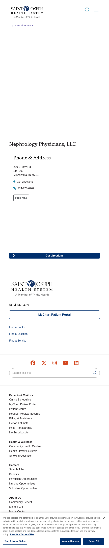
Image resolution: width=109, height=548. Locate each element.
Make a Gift (16, 506)
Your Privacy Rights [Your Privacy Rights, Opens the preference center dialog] (15, 541)
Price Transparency (20, 427)
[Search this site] (54, 373)
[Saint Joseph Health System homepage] (27, 18)
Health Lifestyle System (23, 451)
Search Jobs (16, 469)
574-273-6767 (25, 188)
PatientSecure (17, 409)
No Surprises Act (19, 432)
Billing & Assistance (21, 418)
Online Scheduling (20, 399)
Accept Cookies (70, 541)
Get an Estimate (19, 423)
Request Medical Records (24, 413)
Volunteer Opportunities (23, 488)
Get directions (25, 181)
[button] (97, 8)
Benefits (14, 474)
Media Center (17, 511)
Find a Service (17, 340)
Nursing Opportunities (22, 483)
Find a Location (18, 333)
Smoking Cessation (20, 455)
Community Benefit (20, 502)
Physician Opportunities (23, 478)
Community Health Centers (25, 446)
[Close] (103, 518)
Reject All (94, 541)
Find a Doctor (17, 327)
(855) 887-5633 (19, 304)
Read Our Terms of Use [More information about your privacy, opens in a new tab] (22, 534)
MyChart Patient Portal (54, 314)
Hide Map (21, 197)
